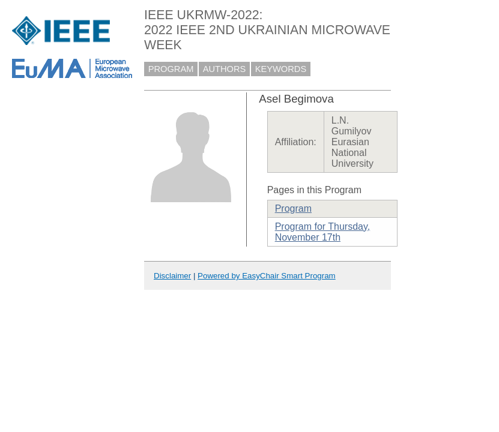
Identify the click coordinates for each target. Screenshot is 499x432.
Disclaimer (172, 275)
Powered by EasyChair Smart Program (267, 275)
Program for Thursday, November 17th (322, 231)
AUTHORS (224, 69)
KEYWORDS (281, 69)
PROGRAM (171, 69)
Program (293, 208)
